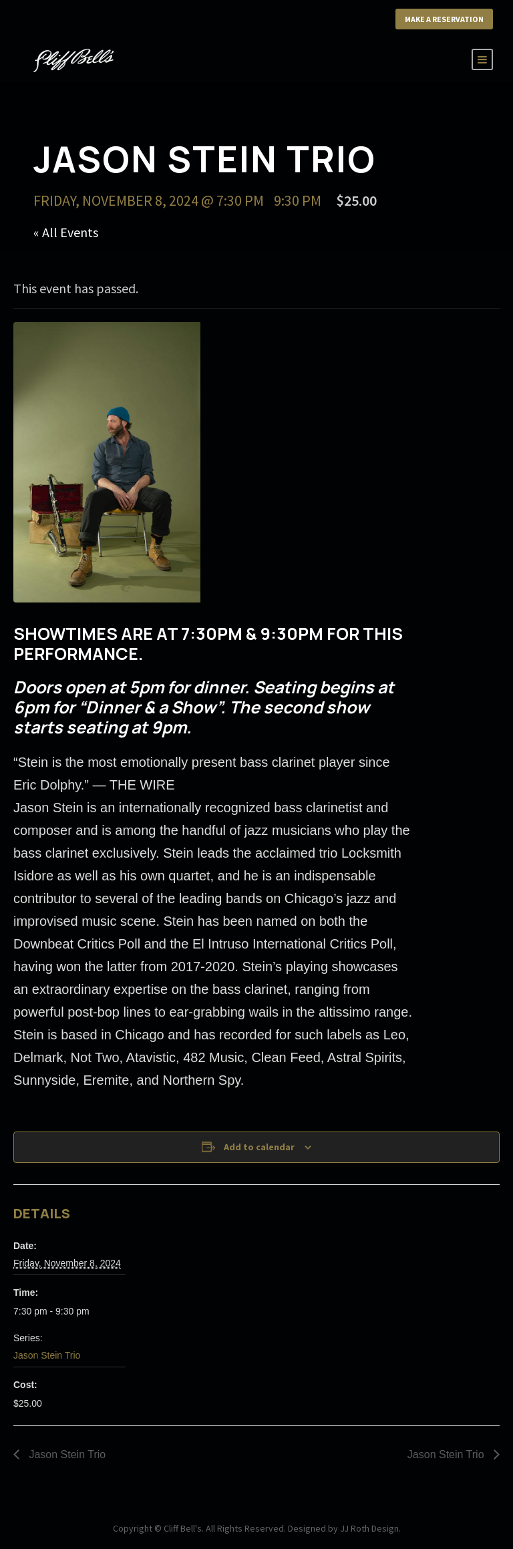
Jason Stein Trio (46, 1355)
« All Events (65, 232)
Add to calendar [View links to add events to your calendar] (259, 1147)
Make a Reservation (444, 19)
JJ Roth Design (369, 1528)
